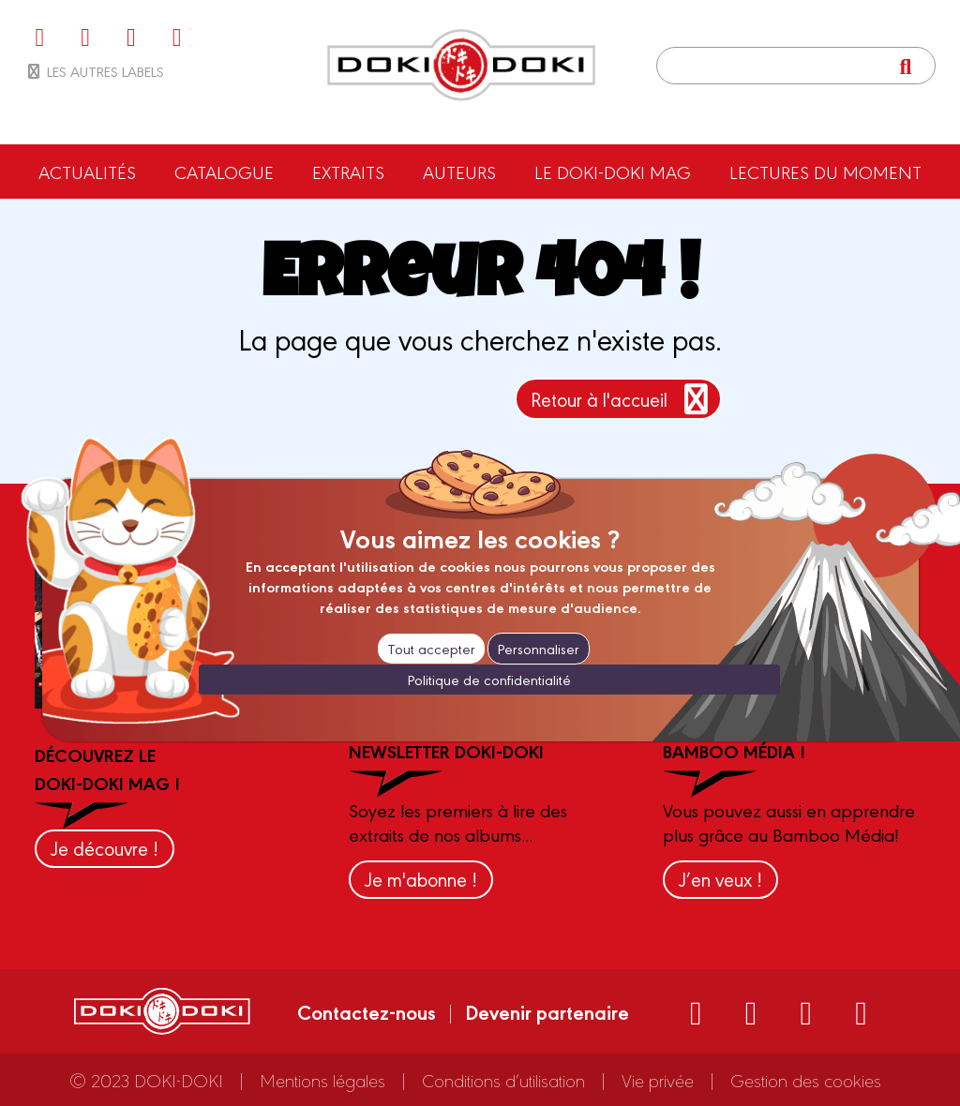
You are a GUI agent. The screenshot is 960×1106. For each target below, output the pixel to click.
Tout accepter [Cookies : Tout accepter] (431, 648)
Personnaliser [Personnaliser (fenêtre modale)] (538, 648)
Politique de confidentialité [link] (489, 679)
